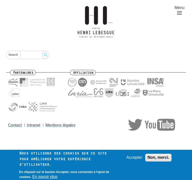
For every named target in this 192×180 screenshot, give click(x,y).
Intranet (33, 125)
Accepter (134, 159)
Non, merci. (158, 159)
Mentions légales (60, 125)
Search (13, 54)
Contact (15, 125)
